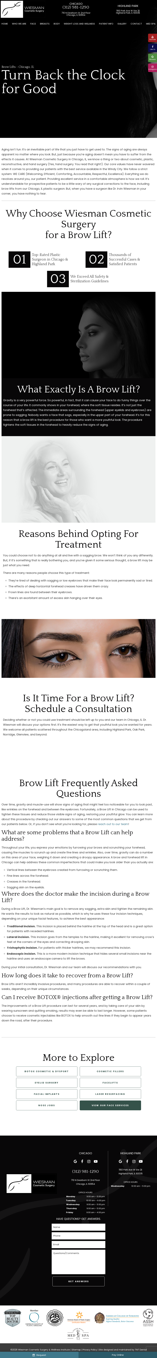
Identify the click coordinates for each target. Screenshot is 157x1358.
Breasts (45, 23)
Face (33, 23)
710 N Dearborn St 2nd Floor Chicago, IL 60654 (75, 14)
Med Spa (150, 23)
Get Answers (78, 1281)
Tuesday (71, 1200)
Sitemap (76, 1349)
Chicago (75, 3)
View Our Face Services (110, 1105)
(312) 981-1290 (76, 7)
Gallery (121, 23)
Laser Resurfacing (110, 1094)
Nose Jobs (46, 1105)
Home (5, 23)
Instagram (152, 67)
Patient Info (106, 23)
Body (57, 23)
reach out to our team (113, 824)
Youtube (152, 38)
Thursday (71, 1208)
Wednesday (73, 1204)
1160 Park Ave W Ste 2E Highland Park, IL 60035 (128, 12)
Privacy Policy (90, 1349)
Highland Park (128, 6)
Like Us (152, 48)
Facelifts (110, 1082)
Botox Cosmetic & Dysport (47, 1071)
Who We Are (19, 23)
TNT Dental (141, 1349)
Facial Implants (47, 1094)
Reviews (152, 58)
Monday (70, 1196)
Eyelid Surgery (47, 1082)
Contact (136, 23)
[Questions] (78, 1262)
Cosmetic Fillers (110, 1071)
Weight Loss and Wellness (79, 23)
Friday (69, 1212)
